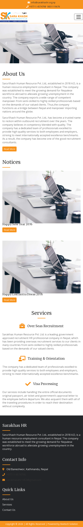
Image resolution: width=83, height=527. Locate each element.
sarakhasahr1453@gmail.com (23, 480)
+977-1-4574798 (37, 6)
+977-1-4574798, (16, 474)
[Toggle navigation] (78, 17)
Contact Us (8, 510)
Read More (9, 148)
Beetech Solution (69, 523)
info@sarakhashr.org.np (43, 2)
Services (7, 504)
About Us (7, 499)
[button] (6, 43)
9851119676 (53, 6)
